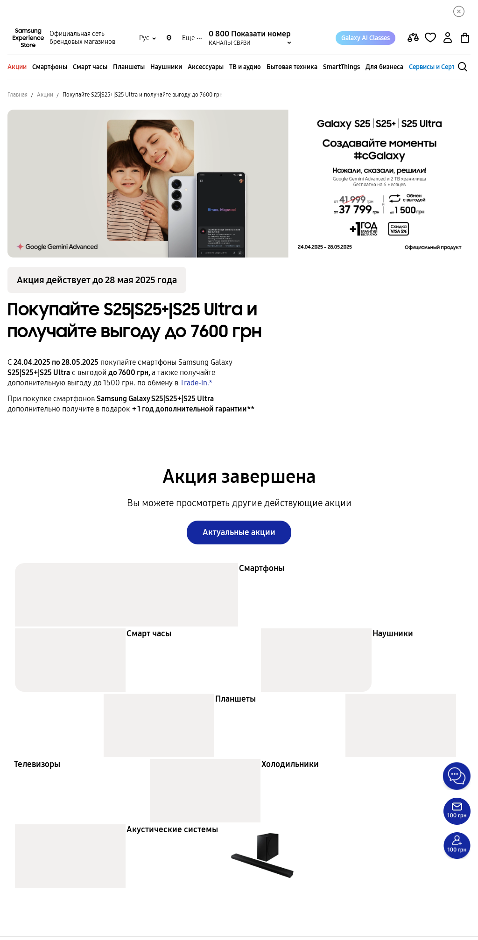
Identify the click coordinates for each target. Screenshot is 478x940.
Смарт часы (90, 69)
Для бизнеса (384, 69)
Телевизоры (37, 767)
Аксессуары (206, 69)
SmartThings (341, 69)
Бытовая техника (292, 69)
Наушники (166, 69)
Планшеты (129, 69)
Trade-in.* (196, 384)
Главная (17, 96)
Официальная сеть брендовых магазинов (82, 40)
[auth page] (447, 40)
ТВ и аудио (245, 69)
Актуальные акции (239, 535)
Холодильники (290, 767)
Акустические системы (172, 833)
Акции (17, 69)
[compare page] (413, 40)
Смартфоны (49, 69)
